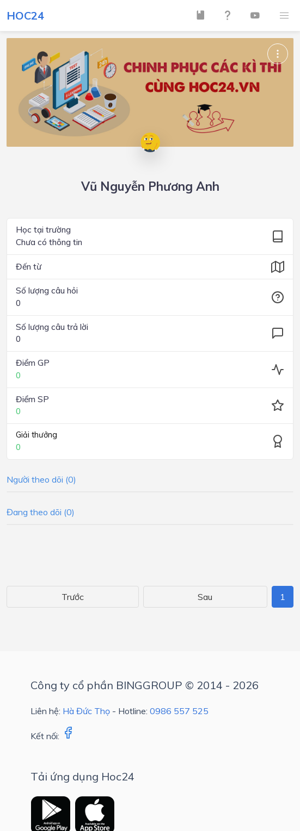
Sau (205, 596)
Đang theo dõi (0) (41, 512)
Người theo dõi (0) (41, 479)
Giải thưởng (36, 435)
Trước (73, 596)
